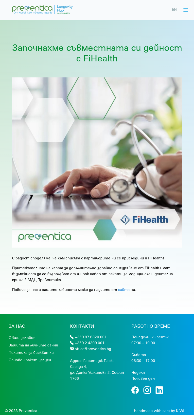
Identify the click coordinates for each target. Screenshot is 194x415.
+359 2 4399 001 (90, 343)
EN (174, 9)
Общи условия (22, 337)
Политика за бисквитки (31, 352)
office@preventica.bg (93, 348)
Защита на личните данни (33, 345)
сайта (124, 289)
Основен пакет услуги (30, 360)
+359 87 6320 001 (91, 337)
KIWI (180, 410)
